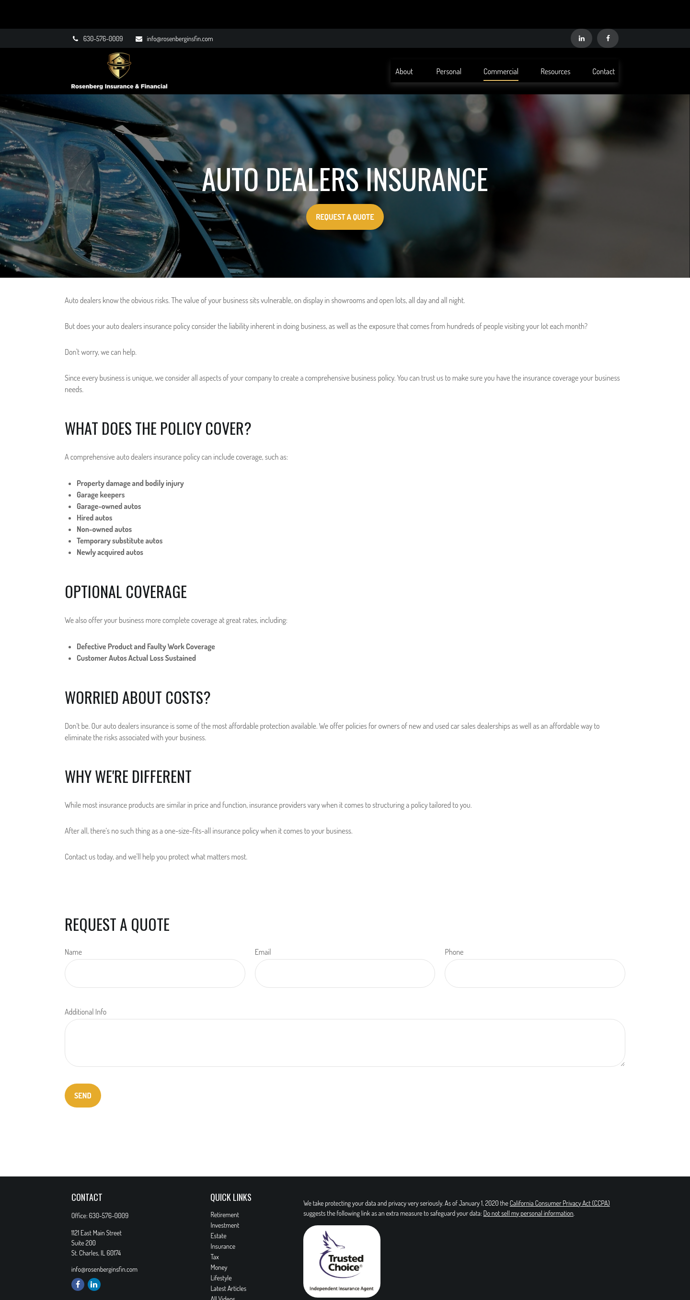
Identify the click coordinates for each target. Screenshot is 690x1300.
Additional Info (85, 983)
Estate (218, 1207)
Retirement (224, 1186)
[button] (404, 42)
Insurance (222, 1217)
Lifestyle (220, 1249)
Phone (454, 923)
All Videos (222, 1270)
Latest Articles (228, 1259)
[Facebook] (608, 9)
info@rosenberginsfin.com (174, 10)
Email (263, 923)
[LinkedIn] (581, 9)
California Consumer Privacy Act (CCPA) (560, 1174)
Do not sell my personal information (528, 1184)
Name (73, 923)
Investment (224, 1196)
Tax (214, 1228)
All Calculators (228, 1281)
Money (218, 1238)
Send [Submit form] (83, 1067)
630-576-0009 (97, 10)
